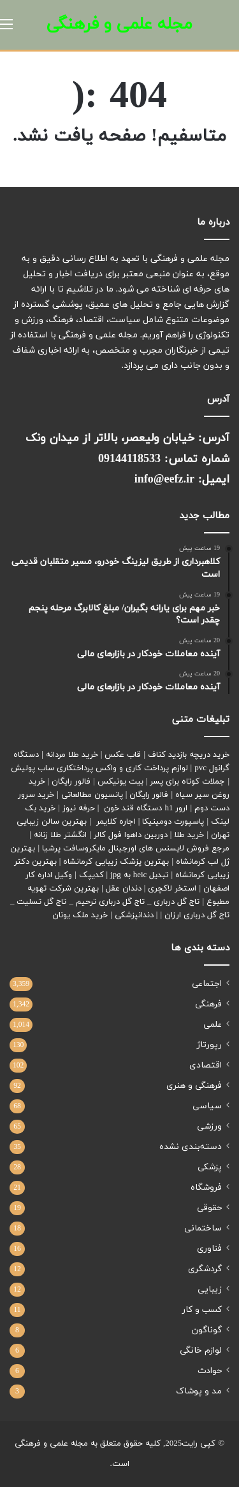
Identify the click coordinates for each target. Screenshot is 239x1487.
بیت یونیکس (120, 781)
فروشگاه (206, 1187)
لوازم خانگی (201, 1350)
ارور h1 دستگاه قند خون (145, 808)
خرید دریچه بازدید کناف (188, 755)
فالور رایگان (71, 781)
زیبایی (210, 1289)
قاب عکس (123, 755)
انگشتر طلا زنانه (60, 835)
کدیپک (91, 875)
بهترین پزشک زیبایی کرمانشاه (116, 862)
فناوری (209, 1249)
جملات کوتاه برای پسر (187, 781)
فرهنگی (208, 1004)
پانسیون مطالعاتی (92, 795)
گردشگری (205, 1269)
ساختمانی (203, 1228)
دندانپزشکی (134, 915)
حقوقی (209, 1208)
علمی (212, 1024)
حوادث (210, 1371)
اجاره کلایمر (116, 822)
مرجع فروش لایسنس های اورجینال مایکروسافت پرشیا (135, 848)
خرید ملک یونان (80, 915)
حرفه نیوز (78, 808)
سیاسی (207, 1106)
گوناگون (207, 1330)
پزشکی (210, 1167)
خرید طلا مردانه (72, 755)
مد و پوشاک (199, 1391)
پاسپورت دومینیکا (173, 822)
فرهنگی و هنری (194, 1086)
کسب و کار (202, 1310)
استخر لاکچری (172, 888)
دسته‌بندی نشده (190, 1147)
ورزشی (209, 1126)
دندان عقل (123, 888)
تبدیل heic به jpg (139, 875)
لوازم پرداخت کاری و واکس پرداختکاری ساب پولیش (99, 768)
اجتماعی (207, 984)
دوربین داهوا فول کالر (131, 835)
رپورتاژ (209, 1045)
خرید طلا (189, 835)
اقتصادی (205, 1065)
